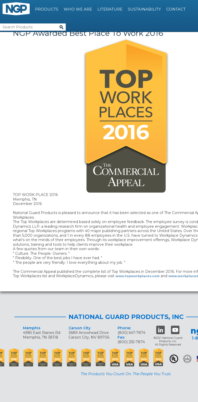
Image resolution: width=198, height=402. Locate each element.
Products (46, 9)
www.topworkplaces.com (138, 276)
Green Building (187, 359)
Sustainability (144, 9)
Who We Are (78, 9)
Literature (109, 9)
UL (174, 359)
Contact (176, 9)
